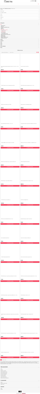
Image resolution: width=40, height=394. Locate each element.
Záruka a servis (2, 384)
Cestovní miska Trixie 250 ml (25, 66)
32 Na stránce (12, 52)
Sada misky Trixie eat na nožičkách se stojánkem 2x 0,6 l (28, 142)
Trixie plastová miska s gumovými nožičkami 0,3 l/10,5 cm (29, 123)
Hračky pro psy (3, 35)
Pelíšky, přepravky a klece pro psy (5, 34)
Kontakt (2, 369)
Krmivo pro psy (3, 25)
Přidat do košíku (10, 71)
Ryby (19, 44)
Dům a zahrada (19, 46)
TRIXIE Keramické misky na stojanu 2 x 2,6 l (27, 180)
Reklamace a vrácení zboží (4, 383)
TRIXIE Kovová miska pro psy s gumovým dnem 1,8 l (8, 161)
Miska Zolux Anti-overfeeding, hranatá (26, 104)
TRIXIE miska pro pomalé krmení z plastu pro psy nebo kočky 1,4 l (9, 314)
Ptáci (19, 43)
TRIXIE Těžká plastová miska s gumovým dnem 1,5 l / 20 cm (29, 333)
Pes (19, 24)
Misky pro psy (3, 31)
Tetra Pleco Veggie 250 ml (24, 199)
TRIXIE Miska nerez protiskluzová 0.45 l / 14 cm (27, 85)
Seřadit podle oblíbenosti (5, 52)
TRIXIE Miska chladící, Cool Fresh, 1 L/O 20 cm (27, 352)
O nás (1, 368)
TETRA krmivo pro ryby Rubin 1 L (5, 199)
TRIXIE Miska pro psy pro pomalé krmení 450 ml (8, 85)
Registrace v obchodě (3, 370)
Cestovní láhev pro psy (4, 33)
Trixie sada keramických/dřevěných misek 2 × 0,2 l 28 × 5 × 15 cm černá (10, 66)
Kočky (19, 39)
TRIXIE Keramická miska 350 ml (25, 161)
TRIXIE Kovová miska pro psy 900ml (6, 104)
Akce (19, 47)
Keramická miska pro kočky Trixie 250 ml (26, 218)
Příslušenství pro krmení (4, 29)
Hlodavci (19, 40)
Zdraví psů (2, 26)
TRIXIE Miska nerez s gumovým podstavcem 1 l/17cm (8, 333)
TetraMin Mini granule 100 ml (5, 352)
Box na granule (3, 32)
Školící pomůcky (3, 36)
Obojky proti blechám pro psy (5, 27)
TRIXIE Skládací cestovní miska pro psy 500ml (7, 142)
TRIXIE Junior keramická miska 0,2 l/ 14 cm (7, 218)
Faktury (1, 382)
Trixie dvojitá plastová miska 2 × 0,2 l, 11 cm (7, 123)
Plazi (19, 42)
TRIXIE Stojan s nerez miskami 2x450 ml (6, 180)
